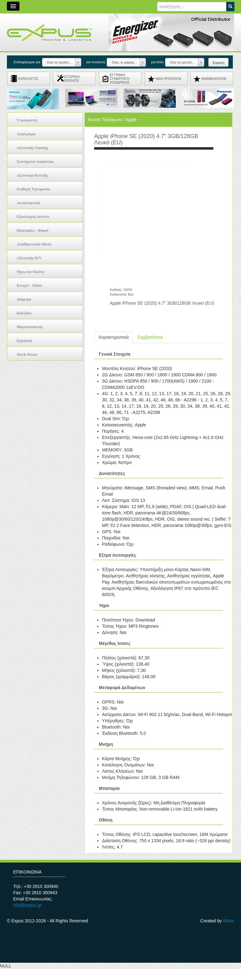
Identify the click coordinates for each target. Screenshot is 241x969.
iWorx (228, 920)
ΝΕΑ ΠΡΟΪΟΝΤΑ (168, 78)
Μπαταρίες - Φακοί (32, 230)
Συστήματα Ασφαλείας (35, 161)
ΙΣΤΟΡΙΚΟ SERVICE (72, 78)
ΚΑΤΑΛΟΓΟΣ (28, 78)
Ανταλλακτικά (28, 202)
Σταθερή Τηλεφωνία (33, 189)
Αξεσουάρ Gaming (32, 147)
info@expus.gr (27, 905)
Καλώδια (24, 313)
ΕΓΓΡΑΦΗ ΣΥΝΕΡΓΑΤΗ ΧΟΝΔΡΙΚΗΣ (120, 78)
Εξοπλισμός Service (33, 216)
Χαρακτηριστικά (113, 337)
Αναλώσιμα (26, 133)
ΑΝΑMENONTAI (214, 78)
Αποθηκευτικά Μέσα (34, 244)
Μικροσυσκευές (30, 326)
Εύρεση (218, 62)
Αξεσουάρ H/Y (29, 257)
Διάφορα (24, 299)
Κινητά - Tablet (29, 285)
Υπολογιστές (27, 120)
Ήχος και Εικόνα (30, 271)
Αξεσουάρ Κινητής (32, 175)
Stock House (27, 354)
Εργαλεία (24, 340)
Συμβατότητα (150, 337)
